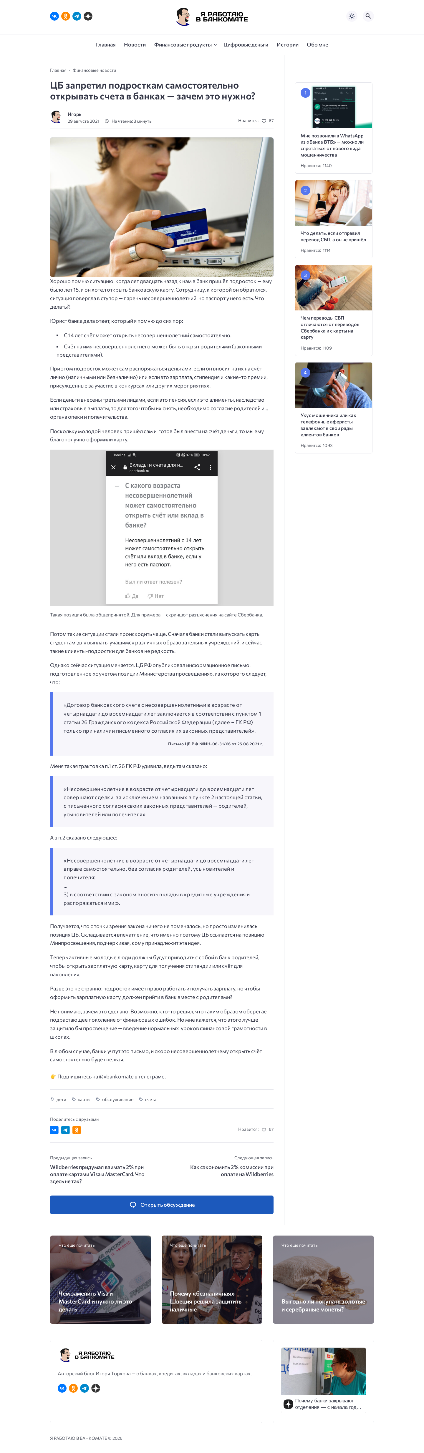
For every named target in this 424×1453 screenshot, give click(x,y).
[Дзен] (88, 16)
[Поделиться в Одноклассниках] (76, 1130)
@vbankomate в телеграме (132, 1076)
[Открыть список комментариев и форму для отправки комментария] (162, 1205)
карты (84, 1099)
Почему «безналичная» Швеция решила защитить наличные (205, 1301)
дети (61, 1099)
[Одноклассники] (65, 16)
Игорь (74, 114)
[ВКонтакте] (54, 16)
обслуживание (117, 1099)
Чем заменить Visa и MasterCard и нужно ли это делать (95, 1301)
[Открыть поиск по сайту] (368, 16)
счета (150, 1099)
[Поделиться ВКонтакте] (54, 1130)
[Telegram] (76, 16)
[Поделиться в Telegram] (65, 1130)
